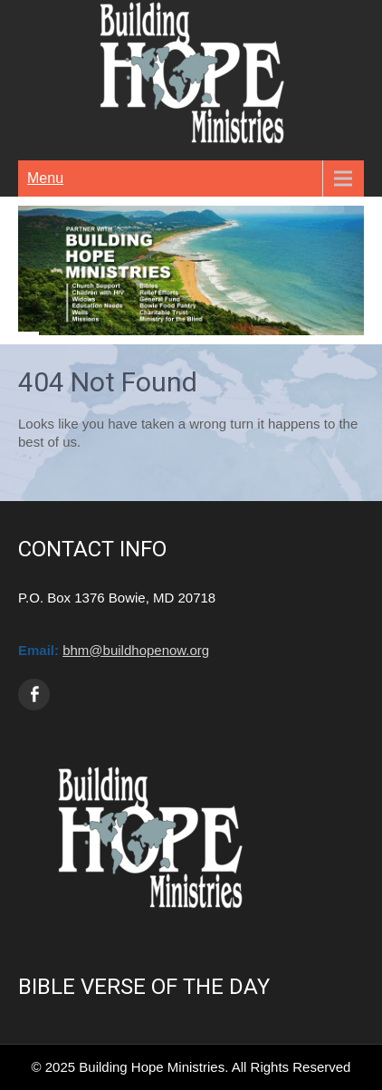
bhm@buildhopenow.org (135, 650)
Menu (45, 178)
